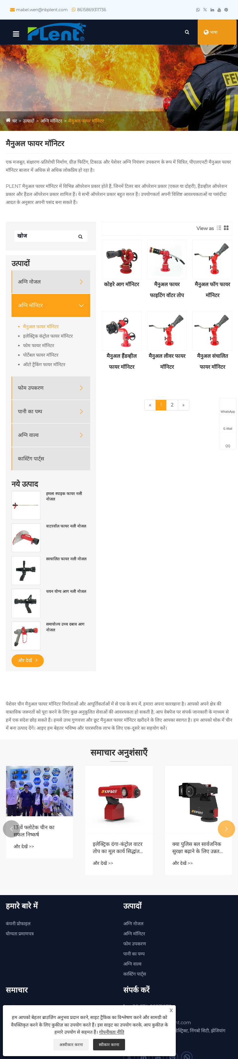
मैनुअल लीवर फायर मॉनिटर (167, 362)
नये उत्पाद (25, 485)
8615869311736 (91, 9)
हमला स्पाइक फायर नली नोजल (64, 497)
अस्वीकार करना (71, 1044)
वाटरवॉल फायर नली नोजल (66, 527)
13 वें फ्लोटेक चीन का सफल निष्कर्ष (34, 832)
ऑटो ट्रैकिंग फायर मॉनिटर (44, 365)
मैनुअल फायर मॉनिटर (86, 122)
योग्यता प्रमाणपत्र (20, 934)
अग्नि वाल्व (28, 436)
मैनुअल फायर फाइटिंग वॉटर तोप (167, 290)
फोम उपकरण (31, 389)
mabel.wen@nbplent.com (42, 9)
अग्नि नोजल (29, 283)
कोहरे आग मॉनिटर (121, 285)
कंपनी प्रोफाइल (18, 924)
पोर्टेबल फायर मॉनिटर (40, 356)
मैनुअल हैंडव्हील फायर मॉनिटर (122, 362)
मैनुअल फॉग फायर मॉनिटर (212, 290)
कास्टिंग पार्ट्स (31, 459)
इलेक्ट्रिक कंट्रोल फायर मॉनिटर (48, 337)
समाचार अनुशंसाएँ (119, 753)
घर (14, 122)
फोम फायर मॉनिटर (38, 346)
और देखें (27, 661)
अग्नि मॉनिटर (51, 122)
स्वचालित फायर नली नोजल (66, 559)
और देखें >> (24, 847)
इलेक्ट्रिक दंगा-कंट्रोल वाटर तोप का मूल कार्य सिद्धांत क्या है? (117, 849)
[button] (11, 829)
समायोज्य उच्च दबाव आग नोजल (65, 627)
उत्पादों (28, 122)
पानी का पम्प (30, 412)
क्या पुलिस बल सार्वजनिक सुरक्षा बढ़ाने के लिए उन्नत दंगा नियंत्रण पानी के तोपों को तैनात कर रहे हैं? (196, 849)
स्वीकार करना (109, 1044)
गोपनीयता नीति (111, 1032)
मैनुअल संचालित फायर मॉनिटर (212, 362)
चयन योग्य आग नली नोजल (66, 592)
